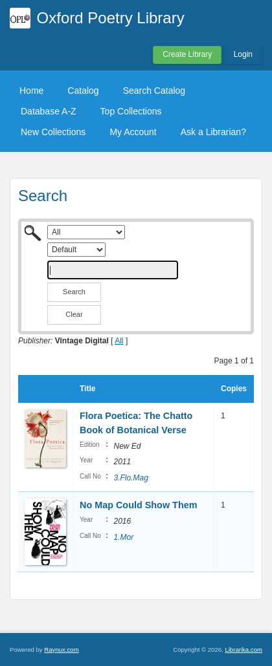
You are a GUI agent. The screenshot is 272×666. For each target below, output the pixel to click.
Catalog (82, 90)
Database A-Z (48, 111)
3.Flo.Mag (130, 477)
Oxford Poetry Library (111, 18)
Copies (234, 388)
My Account (132, 132)
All (119, 340)
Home (31, 90)
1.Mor (123, 537)
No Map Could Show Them (138, 505)
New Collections (53, 132)
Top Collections (131, 111)
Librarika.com (243, 649)
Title (87, 388)
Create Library (187, 54)
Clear (73, 314)
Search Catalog (154, 90)
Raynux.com (61, 649)
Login (243, 54)
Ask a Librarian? (213, 132)
